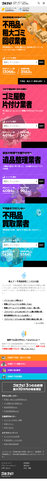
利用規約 (27, 463)
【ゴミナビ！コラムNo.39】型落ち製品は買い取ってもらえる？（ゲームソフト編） (24, 319)
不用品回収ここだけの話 (13, 440)
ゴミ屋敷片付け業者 (13, 403)
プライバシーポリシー (8, 465)
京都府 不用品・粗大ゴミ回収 (19, 358)
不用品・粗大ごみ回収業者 (15, 399)
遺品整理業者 (10, 407)
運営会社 (27, 465)
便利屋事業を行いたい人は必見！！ (18, 315)
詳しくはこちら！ (28, 349)
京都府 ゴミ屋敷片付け (17, 364)
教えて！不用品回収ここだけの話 (24, 281)
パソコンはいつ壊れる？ (13, 300)
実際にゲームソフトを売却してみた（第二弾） (22, 308)
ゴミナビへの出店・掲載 (13, 420)
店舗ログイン (9, 424)
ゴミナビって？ (6, 463)
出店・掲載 (27, 468)
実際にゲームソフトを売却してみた (18, 304)
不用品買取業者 (11, 411)
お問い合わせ (9, 428)
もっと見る (40, 323)
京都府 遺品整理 (14, 370)
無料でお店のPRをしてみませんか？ (23, 340)
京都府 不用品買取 (15, 376)
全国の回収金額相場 (11, 444)
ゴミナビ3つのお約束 (11, 436)
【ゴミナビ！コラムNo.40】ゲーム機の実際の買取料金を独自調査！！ (24, 312)
